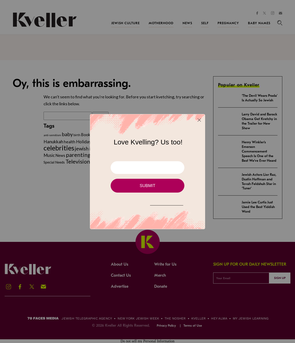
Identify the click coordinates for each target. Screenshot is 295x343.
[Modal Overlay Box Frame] (147, 171)
